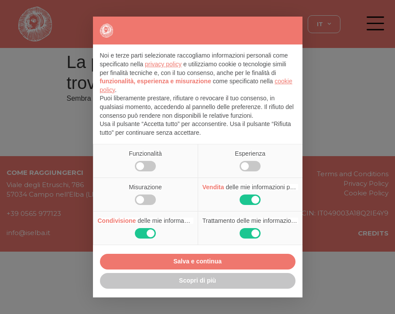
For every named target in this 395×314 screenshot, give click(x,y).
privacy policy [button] (163, 64)
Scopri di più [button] (197, 280)
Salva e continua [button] (197, 261)
